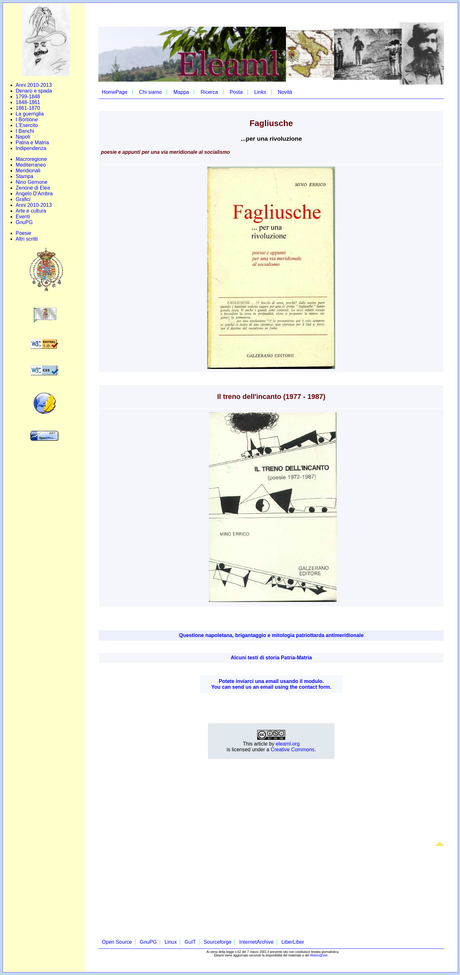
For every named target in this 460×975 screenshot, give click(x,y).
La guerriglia (30, 113)
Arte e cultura (31, 211)
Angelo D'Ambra (34, 193)
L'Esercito (27, 125)
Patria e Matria (32, 142)
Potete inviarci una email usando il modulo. (271, 681)
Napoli (23, 136)
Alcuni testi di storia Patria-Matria (271, 657)
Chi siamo (150, 92)
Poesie (23, 233)
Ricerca (209, 92)
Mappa (181, 92)
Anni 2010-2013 (34, 85)
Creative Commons (292, 749)
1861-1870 (28, 108)
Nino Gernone (32, 182)
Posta (236, 92)
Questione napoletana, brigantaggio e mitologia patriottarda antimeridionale (271, 635)
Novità (285, 92)
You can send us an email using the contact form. (271, 687)
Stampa (24, 176)
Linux (171, 942)
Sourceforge (217, 942)
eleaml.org (288, 743)
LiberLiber (292, 942)
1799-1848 (28, 96)
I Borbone (27, 119)
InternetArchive (256, 942)
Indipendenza (31, 148)
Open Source (117, 942)
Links (260, 92)
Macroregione (31, 159)
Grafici (23, 199)
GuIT (190, 942)
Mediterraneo (31, 165)
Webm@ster (319, 955)
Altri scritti (27, 239)
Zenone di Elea (33, 188)
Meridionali (28, 170)
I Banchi (25, 131)
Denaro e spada (34, 91)
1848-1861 (28, 102)
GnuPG (24, 222)
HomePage (114, 92)
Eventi (23, 216)
